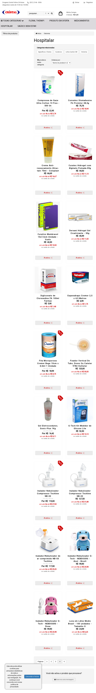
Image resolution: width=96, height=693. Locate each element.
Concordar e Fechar (32, 676)
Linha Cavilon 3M (71, 52)
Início (38, 33)
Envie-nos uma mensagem (64, 679)
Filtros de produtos (10, 34)
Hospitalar (7, 26)
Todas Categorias (12, 21)
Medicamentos (81, 21)
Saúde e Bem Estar (27, 26)
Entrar (77, 2)
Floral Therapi (36, 21)
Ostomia (47, 33)
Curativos (58, 52)
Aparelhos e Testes (44, 52)
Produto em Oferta (59, 21)
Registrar (89, 2)
